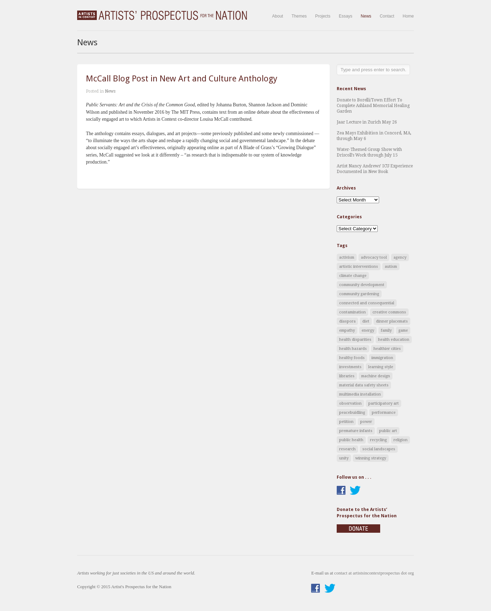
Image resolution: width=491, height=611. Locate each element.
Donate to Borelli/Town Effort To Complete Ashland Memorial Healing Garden (373, 106)
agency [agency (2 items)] (400, 257)
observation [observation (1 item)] (350, 403)
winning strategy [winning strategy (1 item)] (370, 458)
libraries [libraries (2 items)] (347, 376)
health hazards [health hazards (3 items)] (353, 348)
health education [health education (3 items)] (393, 339)
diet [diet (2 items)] (365, 321)
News (366, 16)
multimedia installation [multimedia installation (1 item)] (360, 394)
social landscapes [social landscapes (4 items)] (378, 449)
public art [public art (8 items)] (388, 431)
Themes (299, 16)
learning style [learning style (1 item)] (380, 367)
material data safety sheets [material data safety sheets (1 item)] (364, 385)
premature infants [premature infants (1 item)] (355, 431)
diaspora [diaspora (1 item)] (347, 321)
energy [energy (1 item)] (368, 330)
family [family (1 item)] (386, 330)
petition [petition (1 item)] (346, 421)
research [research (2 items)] (347, 449)
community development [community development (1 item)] (361, 285)
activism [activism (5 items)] (346, 257)
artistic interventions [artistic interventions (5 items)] (358, 266)
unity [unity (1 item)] (344, 458)
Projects (322, 16)
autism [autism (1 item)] (391, 266)
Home (408, 16)
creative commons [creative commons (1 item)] (389, 312)
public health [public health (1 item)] (351, 440)
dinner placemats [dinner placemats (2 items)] (392, 321)
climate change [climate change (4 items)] (352, 275)
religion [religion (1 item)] (401, 440)
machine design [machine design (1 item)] (375, 376)
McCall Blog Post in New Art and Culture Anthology (181, 79)
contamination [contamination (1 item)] (352, 312)
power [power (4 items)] (366, 421)
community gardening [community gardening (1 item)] (359, 294)
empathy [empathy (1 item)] (347, 330)
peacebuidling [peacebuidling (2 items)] (352, 412)
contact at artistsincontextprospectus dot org (374, 573)
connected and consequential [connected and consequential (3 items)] (366, 303)
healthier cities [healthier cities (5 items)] (387, 348)
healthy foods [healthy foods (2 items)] (352, 358)
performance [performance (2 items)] (384, 412)
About (277, 16)
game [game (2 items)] (403, 330)
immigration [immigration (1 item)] (382, 358)
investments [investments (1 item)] (350, 367)
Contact (387, 16)
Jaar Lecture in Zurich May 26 (367, 122)
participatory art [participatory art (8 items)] (383, 403)
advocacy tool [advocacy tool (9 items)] (374, 257)
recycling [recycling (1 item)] (378, 440)
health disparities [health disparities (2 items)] (355, 339)
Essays (345, 16)
